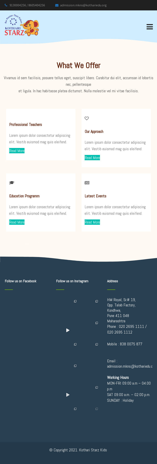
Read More (17, 150)
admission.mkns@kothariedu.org (81, 5)
